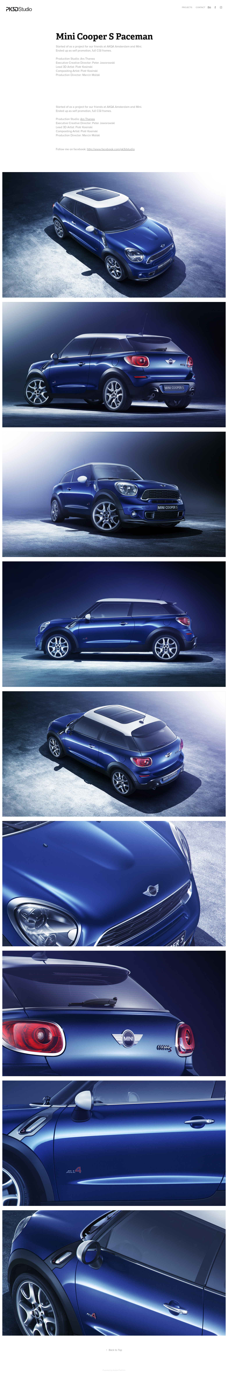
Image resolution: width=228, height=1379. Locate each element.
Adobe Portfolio (119, 1370)
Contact (200, 7)
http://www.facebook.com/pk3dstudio (111, 149)
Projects (187, 7)
